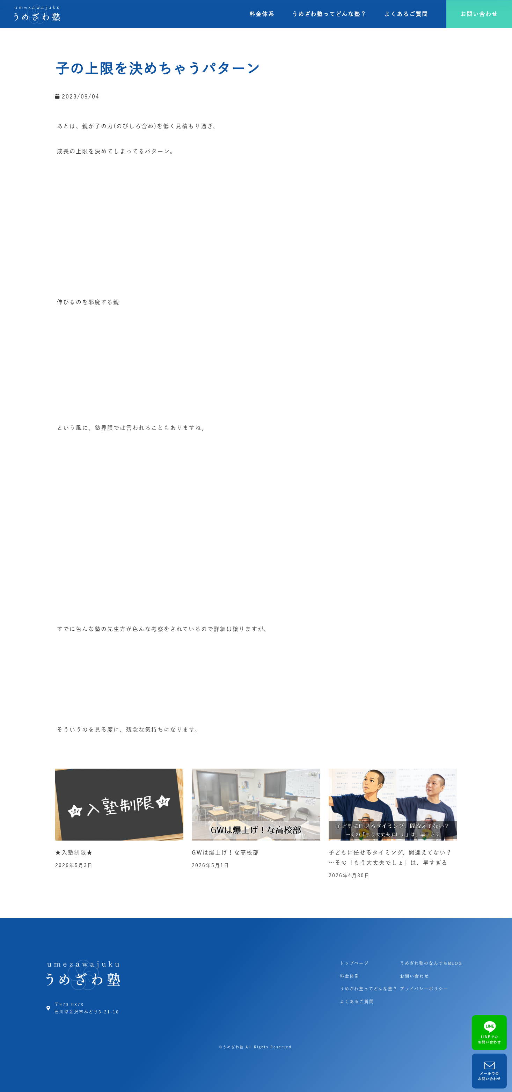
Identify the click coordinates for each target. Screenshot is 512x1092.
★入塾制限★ (74, 852)
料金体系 (262, 14)
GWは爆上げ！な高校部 (225, 852)
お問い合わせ (414, 976)
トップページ (354, 963)
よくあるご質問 (406, 14)
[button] (479, 14)
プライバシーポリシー (424, 989)
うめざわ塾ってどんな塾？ (329, 14)
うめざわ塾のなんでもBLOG (431, 963)
